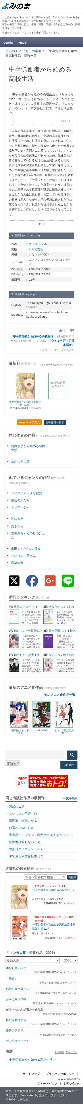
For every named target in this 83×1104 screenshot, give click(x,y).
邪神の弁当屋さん (17, 989)
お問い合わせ (72, 1083)
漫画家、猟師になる (23, 820)
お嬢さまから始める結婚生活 (28, 448)
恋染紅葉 (17, 563)
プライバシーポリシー (60, 1074)
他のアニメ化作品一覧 (59, 695)
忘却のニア (17, 806)
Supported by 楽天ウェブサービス (57, 364)
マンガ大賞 (17, 952)
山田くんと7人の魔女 (26, 548)
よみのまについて (69, 1079)
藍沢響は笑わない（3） (25, 842)
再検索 (72, 877)
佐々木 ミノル (38, 244)
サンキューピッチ (17, 1041)
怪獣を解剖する (16, 1020)
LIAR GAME (41, 730)
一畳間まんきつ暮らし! (19, 732)
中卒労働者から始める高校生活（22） (25, 403)
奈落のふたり (20, 500)
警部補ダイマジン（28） (26, 849)
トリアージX (19, 507)
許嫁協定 (17, 519)
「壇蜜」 (11, 978)
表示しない (71, 1052)
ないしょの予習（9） (24, 813)
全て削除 (59, 1052)
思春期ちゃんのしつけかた (28, 535)
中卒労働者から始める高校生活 (33, 336)
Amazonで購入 (29, 422)
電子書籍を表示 (54, 422)
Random (69, 765)
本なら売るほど (16, 968)
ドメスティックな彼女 (26, 493)
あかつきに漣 (20, 461)
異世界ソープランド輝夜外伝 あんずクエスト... (41, 835)
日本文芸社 (36, 249)
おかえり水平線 (16, 999)
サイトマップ (31, 1074)
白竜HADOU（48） (22, 828)
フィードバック (47, 1083)
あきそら (17, 526)
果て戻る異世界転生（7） (27, 856)
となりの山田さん (23, 556)
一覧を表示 (70, 798)
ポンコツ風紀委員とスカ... (64, 732)
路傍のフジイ (14, 1030)
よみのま (22, 1099)
